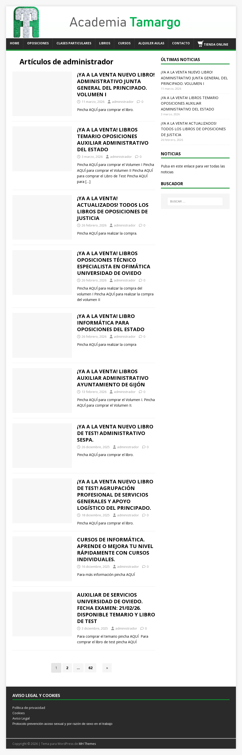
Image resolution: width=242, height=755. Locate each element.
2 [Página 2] (67, 667)
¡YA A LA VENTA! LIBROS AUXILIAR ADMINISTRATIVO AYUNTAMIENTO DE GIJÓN (112, 378)
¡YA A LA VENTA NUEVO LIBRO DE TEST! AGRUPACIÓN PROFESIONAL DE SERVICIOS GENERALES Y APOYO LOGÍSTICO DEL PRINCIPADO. (115, 494)
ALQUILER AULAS (151, 43)
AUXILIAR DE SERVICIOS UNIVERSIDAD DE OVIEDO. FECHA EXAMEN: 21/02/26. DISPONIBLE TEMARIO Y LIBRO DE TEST (116, 608)
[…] (87, 181)
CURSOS (124, 43)
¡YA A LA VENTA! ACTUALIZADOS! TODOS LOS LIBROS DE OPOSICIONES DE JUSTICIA (112, 208)
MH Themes (87, 744)
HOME (14, 43)
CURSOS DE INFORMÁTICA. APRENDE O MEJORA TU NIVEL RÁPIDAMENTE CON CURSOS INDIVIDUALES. (115, 549)
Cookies (18, 713)
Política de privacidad (28, 707)
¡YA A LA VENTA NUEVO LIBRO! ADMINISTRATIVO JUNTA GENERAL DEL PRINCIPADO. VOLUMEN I (116, 84)
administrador (123, 101)
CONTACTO (181, 43)
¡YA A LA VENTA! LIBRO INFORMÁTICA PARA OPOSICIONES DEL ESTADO (110, 323)
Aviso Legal (21, 718)
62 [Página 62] (90, 667)
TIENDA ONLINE (213, 44)
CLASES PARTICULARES (74, 43)
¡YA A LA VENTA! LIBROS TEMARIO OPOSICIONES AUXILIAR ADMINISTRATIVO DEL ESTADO (112, 139)
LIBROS (104, 43)
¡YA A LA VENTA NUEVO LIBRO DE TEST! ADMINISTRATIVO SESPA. (115, 433)
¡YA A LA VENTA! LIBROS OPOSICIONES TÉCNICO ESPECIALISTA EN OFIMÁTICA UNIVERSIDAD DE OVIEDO (113, 263)
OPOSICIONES (38, 43)
